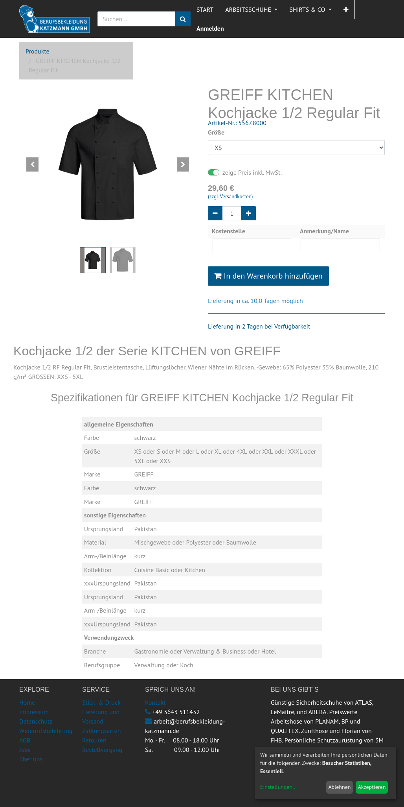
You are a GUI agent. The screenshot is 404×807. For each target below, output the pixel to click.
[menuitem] (205, 9)
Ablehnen (339, 786)
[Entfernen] (215, 213)
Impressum (34, 712)
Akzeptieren (372, 786)
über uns (30, 759)
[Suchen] (183, 18)
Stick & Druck (101, 702)
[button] (346, 9)
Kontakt (155, 702)
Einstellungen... (278, 786)
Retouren (94, 740)
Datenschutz (35, 721)
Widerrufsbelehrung (45, 731)
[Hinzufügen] (248, 213)
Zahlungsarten (101, 731)
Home (27, 702)
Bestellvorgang (102, 749)
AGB (24, 740)
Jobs (25, 749)
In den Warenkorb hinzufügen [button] (268, 276)
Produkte (38, 51)
